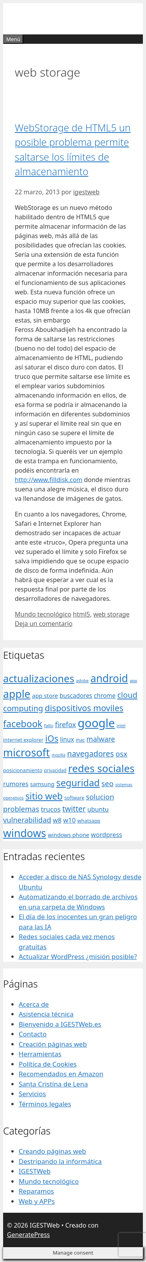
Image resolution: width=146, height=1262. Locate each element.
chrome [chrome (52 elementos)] (105, 695)
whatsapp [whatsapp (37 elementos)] (88, 820)
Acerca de (34, 1004)
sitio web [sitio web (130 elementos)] (44, 796)
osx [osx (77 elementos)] (121, 753)
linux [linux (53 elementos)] (67, 739)
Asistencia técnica (46, 1013)
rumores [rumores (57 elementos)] (15, 784)
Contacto (33, 1033)
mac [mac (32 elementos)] (80, 740)
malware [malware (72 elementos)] (100, 739)
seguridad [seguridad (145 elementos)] (78, 782)
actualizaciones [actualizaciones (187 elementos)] (38, 678)
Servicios (32, 1093)
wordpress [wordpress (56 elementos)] (106, 834)
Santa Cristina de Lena (53, 1083)
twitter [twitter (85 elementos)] (74, 808)
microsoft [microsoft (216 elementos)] (26, 752)
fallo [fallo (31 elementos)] (48, 725)
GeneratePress (28, 1234)
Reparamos (36, 1191)
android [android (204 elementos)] (109, 678)
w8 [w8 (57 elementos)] (57, 820)
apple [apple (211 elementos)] (16, 694)
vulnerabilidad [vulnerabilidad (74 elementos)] (27, 820)
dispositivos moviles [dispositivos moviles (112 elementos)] (84, 707)
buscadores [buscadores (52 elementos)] (76, 695)
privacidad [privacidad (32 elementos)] (55, 770)
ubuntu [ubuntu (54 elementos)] (98, 809)
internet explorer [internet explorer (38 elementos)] (23, 739)
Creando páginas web (52, 1151)
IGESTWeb (35, 1171)
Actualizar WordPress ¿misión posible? (78, 956)
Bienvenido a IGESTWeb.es (60, 1024)
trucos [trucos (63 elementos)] (51, 809)
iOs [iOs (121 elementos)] (51, 738)
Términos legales (45, 1103)
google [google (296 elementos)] (96, 723)
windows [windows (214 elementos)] (24, 833)
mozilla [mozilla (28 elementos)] (59, 755)
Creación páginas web (53, 1044)
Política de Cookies (48, 1063)
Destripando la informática (60, 1161)
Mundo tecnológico (43, 614)
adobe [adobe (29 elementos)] (82, 680)
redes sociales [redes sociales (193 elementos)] (101, 768)
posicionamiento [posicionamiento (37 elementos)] (22, 770)
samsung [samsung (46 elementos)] (42, 784)
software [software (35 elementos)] (74, 797)
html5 (81, 614)
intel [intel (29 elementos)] (121, 725)
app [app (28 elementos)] (133, 680)
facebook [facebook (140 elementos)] (22, 723)
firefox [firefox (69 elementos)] (65, 724)
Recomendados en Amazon (61, 1073)
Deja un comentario (43, 623)
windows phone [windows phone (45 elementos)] (68, 835)
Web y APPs (37, 1201)
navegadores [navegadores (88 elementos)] (90, 753)
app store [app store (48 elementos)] (45, 695)
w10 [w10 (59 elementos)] (69, 820)
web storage (111, 614)
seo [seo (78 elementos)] (108, 783)
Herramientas (40, 1053)
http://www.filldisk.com (49, 479)
